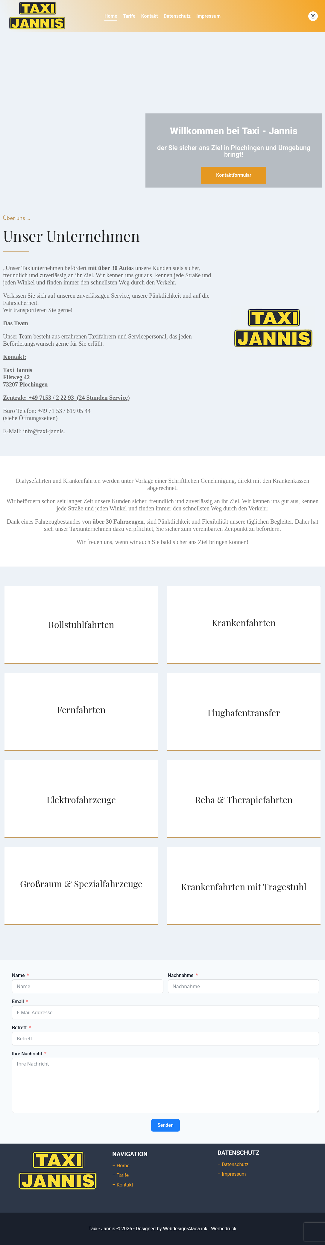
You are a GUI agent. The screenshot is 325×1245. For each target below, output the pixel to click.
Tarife (129, 16)
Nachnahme (181, 975)
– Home (121, 1165)
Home (110, 16)
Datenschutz (177, 16)
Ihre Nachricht (27, 1053)
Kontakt (149, 16)
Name (18, 975)
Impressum (208, 16)
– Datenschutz (233, 1164)
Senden (165, 1125)
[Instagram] (313, 16)
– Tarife (120, 1175)
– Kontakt (122, 1185)
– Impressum (232, 1174)
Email (18, 1001)
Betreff (19, 1027)
